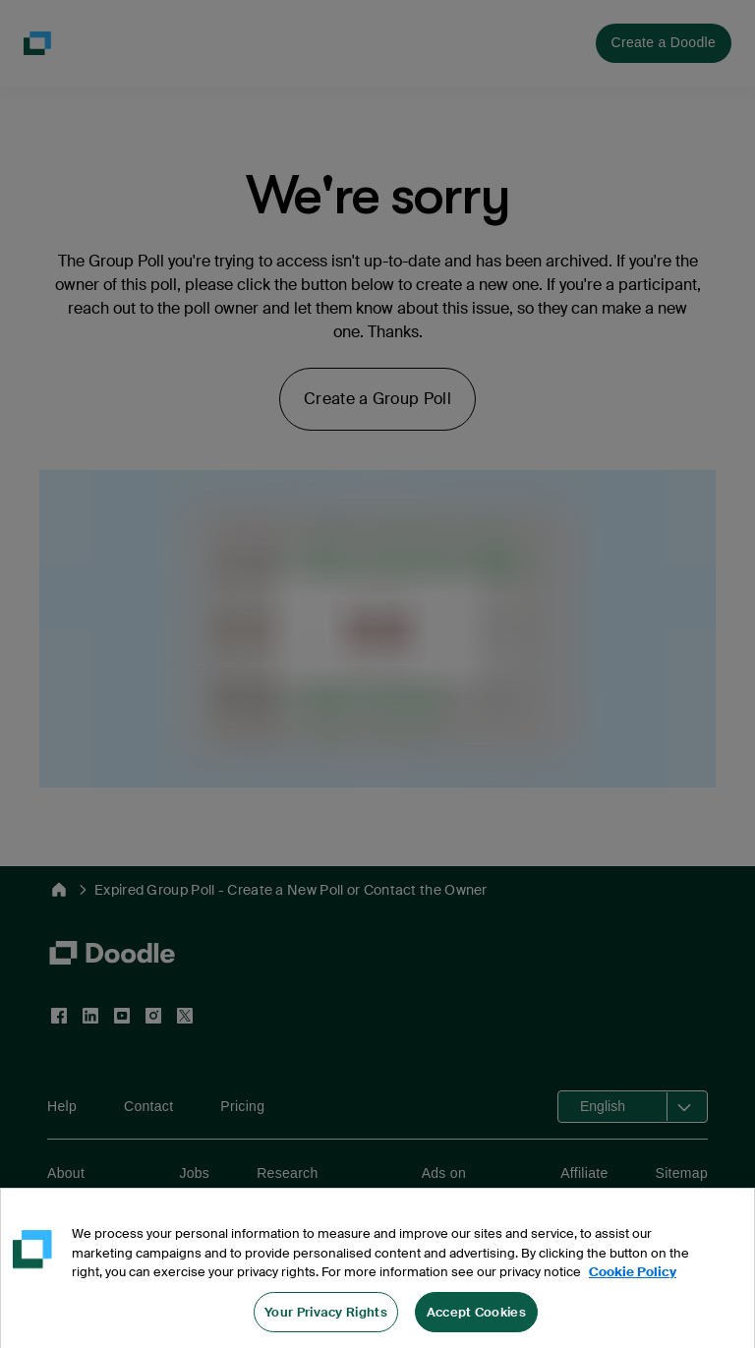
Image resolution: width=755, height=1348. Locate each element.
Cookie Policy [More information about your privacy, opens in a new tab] (632, 1283)
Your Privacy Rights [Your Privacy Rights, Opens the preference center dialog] (325, 1324)
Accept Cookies (476, 1324)
